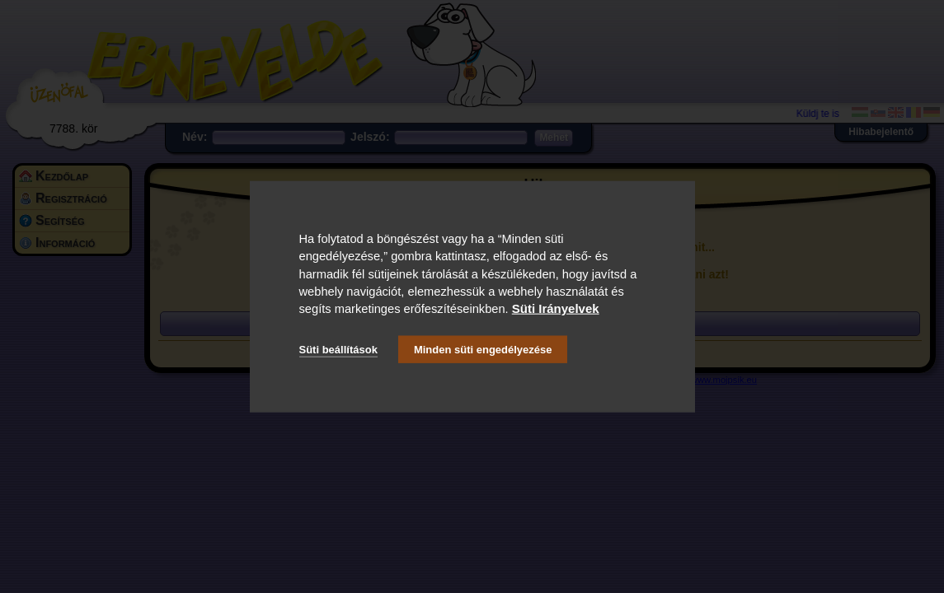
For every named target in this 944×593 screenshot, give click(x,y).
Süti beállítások (338, 349)
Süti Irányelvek (555, 308)
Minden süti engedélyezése (483, 349)
